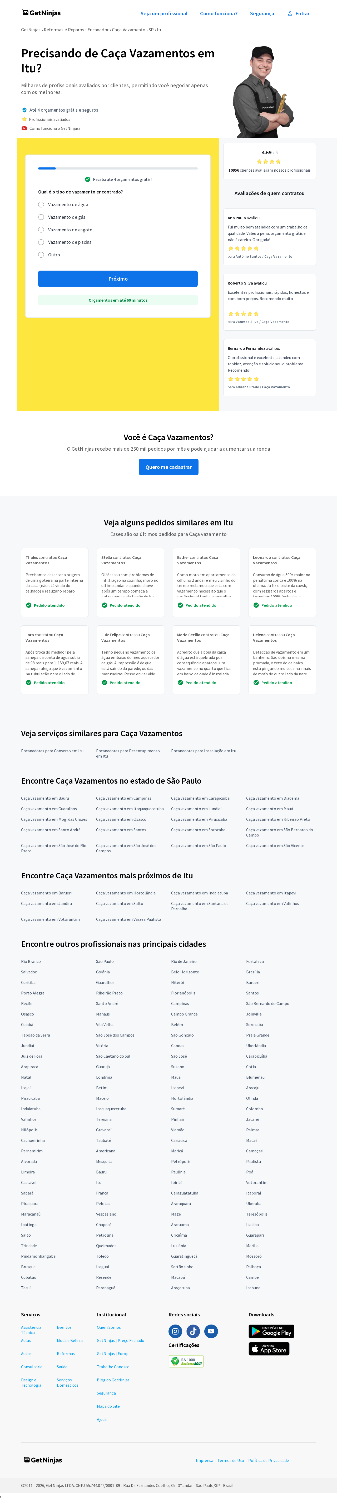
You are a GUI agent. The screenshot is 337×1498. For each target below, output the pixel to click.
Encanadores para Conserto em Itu (52, 750)
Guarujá (103, 1066)
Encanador (98, 30)
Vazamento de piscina (70, 242)
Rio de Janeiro (184, 961)
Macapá (178, 1277)
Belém (177, 1024)
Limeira (28, 1171)
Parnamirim (32, 1150)
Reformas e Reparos (64, 30)
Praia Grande (257, 1035)
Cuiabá (27, 1024)
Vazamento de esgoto (70, 230)
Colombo (254, 1108)
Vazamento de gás (66, 217)
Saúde (62, 1366)
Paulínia (178, 1171)
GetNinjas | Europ (112, 1353)
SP (151, 30)
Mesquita (104, 1161)
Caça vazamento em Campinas (123, 798)
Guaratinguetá (184, 1256)
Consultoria (31, 1366)
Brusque (28, 1266)
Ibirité (176, 1182)
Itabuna (253, 1287)
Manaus (103, 1014)
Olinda (252, 1098)
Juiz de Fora (31, 1056)
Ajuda (102, 1419)
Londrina (104, 1077)
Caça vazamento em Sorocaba (198, 829)
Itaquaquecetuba (111, 1108)
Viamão (178, 1129)
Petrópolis (181, 1161)
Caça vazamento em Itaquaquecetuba (130, 808)
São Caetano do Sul (113, 1056)
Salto (26, 1235)
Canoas (177, 1045)
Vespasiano (106, 1214)
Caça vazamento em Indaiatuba (199, 892)
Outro (54, 255)
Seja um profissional (164, 13)
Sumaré (178, 1108)
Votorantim (256, 1182)
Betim (101, 1087)
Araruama (180, 1224)
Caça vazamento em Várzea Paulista (128, 919)
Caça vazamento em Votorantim (50, 919)
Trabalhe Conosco (113, 1366)
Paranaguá (105, 1287)
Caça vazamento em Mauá (269, 808)
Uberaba (253, 1203)
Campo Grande (184, 1014)
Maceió (102, 1098)
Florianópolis (183, 993)
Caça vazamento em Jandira (46, 903)
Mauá (176, 1077)
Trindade (29, 1245)
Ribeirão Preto (109, 993)
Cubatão (28, 1277)
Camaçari (254, 1150)
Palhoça (253, 1266)
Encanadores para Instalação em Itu (203, 750)
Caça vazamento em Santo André (51, 829)
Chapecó (104, 1224)
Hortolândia (182, 1098)
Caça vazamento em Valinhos (272, 903)
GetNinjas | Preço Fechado (120, 1340)
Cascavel (29, 1182)
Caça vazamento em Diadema (272, 798)
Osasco (27, 1014)
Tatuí (26, 1287)
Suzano (177, 1066)
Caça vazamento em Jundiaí (196, 808)
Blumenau (255, 1077)
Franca (102, 1193)
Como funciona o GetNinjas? (55, 128)
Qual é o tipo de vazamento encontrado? (80, 192)
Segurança (262, 13)
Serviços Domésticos (67, 1382)
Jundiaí (27, 1045)
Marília (252, 1245)
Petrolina (104, 1235)
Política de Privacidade (268, 1460)
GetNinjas (31, 30)
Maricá (177, 1150)
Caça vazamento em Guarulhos (49, 808)
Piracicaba (30, 1098)
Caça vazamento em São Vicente (275, 845)
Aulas (26, 1340)
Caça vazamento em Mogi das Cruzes (54, 819)
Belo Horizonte (185, 971)
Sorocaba (254, 1024)
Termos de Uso (230, 1460)
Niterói (177, 982)
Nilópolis (29, 1129)
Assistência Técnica (31, 1330)
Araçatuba (180, 1287)
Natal (26, 1077)
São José (179, 1056)
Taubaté (103, 1140)
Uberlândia (256, 1045)
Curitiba (28, 982)
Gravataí (103, 1129)
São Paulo (105, 961)
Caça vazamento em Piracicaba (199, 819)
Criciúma (179, 1235)
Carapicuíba (256, 1056)
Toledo (102, 1256)
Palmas (253, 1129)
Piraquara (29, 1203)
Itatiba (252, 1224)
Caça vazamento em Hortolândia (126, 892)
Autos (26, 1353)
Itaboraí (253, 1193)
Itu (160, 30)
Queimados (106, 1245)
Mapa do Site (108, 1406)
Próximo (118, 278)
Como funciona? (218, 13)
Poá (249, 1171)
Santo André (107, 1003)
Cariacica (179, 1140)
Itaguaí (102, 1266)
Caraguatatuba (184, 1193)
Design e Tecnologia (31, 1382)
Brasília (253, 971)
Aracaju (252, 1087)
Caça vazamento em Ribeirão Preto (278, 819)
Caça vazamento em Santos (121, 829)
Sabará (27, 1193)
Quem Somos (109, 1327)
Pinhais (178, 1119)
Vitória (102, 1045)
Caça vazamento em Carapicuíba (200, 798)
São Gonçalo (182, 1035)
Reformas (66, 1353)
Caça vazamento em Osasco (121, 819)
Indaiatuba (31, 1108)
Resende (103, 1277)
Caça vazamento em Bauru (45, 798)
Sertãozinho (182, 1266)
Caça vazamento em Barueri (46, 892)
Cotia (251, 1066)
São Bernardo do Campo (267, 1003)
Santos (252, 993)
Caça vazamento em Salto (119, 903)
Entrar (298, 13)
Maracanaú (31, 1214)
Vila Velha (104, 1024)
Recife (26, 1003)
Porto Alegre (32, 993)
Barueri (252, 982)
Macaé (251, 1140)
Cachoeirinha (33, 1140)
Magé (176, 1214)
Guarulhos (105, 982)
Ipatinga (29, 1224)
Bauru (101, 1171)
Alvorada (29, 1161)
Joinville (254, 1014)
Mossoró (254, 1256)
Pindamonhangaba (38, 1256)
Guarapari (255, 1235)
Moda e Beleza (70, 1340)
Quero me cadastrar (169, 467)
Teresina (104, 1119)
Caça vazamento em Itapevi (271, 892)
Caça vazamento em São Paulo (198, 845)
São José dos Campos (115, 1035)
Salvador (29, 971)
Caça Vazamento (128, 30)
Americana (105, 1150)
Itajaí (26, 1087)
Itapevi (177, 1087)
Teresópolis (256, 1214)
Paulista (253, 1161)
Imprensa (204, 1460)
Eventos (64, 1327)
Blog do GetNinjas (113, 1379)
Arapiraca (29, 1066)
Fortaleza (255, 961)
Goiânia (103, 971)
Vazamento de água (68, 204)
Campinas (180, 1003)
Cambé (252, 1277)
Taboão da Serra (35, 1035)
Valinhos (29, 1119)
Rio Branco (31, 961)
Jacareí (252, 1119)
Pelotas (103, 1203)
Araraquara (181, 1203)
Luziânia (178, 1245)
